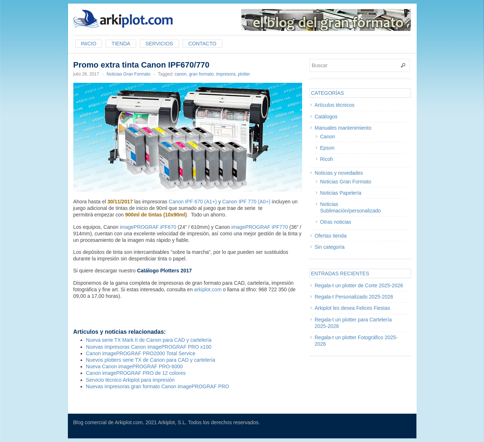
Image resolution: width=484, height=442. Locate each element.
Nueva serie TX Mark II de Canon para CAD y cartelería (149, 340)
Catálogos (326, 116)
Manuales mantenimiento (343, 128)
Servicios (159, 43)
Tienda (120, 43)
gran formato (201, 74)
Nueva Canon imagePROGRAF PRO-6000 (134, 366)
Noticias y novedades (339, 173)
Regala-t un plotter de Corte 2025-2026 (359, 285)
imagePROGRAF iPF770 (259, 227)
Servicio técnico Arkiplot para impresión (130, 380)
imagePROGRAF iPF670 (148, 227)
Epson (327, 148)
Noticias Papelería (341, 193)
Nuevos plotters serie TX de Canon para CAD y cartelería (150, 360)
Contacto (202, 43)
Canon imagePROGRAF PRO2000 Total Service (141, 353)
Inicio (89, 43)
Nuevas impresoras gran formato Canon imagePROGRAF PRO (157, 386)
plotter (244, 74)
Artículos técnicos (335, 105)
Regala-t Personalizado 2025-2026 (354, 297)
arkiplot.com (207, 289)
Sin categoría (330, 247)
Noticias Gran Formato (129, 74)
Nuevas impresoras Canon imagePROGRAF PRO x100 (148, 347)
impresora (225, 74)
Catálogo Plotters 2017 (164, 270)
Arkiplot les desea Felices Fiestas (352, 308)
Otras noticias (335, 222)
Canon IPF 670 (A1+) (193, 201)
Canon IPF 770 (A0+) (246, 201)
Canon (327, 136)
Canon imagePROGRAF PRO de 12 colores (136, 373)
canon (181, 74)
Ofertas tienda (331, 236)
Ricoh (326, 159)
